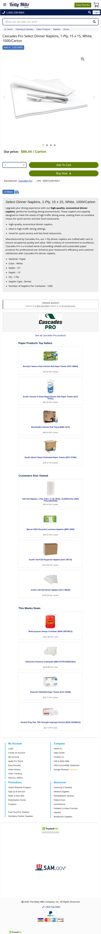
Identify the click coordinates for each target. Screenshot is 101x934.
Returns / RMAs (15, 778)
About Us (58, 748)
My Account (13, 757)
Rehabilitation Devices (64, 796)
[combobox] (14, 165)
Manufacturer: (11, 181)
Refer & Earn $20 (16, 796)
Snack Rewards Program (19, 787)
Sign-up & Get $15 (16, 791)
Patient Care (59, 800)
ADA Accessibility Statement (66, 765)
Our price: (11, 151)
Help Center (59, 753)
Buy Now (63, 173)
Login (10, 748)
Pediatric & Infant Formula (65, 808)
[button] (89, 12)
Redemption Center (17, 800)
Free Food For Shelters (18, 812)
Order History (14, 769)
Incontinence (59, 804)
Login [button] (96, 12)
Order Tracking (15, 773)
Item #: (7, 47)
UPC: (39, 181)
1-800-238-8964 (42, 306)
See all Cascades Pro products (50, 335)
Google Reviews (61, 769)
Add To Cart (63, 165)
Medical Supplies (61, 791)
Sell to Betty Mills (61, 761)
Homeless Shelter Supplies (20, 816)
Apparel (57, 812)
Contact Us (59, 757)
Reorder (83, 5)
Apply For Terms (15, 761)
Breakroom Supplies (63, 816)
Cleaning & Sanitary (63, 787)
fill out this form (68, 306)
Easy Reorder (14, 765)
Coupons (12, 804)
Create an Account (16, 753)
